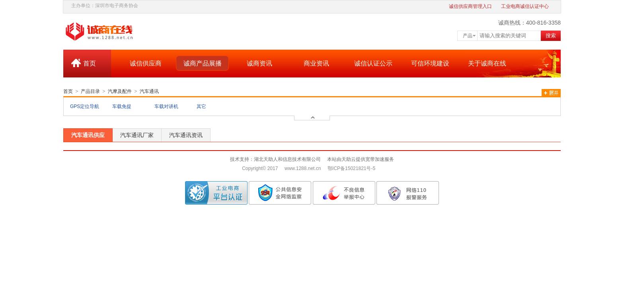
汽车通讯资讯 (186, 135)
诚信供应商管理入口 (470, 6)
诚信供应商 (146, 63)
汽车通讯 (149, 91)
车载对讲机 (166, 106)
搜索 (551, 36)
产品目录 (90, 91)
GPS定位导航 (84, 106)
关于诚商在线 (487, 63)
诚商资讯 (259, 63)
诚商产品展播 (202, 63)
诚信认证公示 (373, 63)
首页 (89, 63)
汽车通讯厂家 (137, 135)
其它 (201, 106)
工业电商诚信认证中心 (525, 6)
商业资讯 (316, 63)
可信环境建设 (430, 63)
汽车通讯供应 (88, 135)
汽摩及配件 (120, 91)
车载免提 (121, 106)
